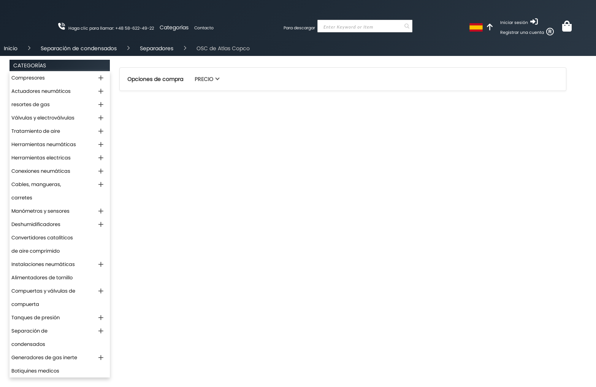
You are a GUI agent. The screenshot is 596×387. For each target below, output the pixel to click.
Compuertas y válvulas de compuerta (43, 297)
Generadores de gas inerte (44, 357)
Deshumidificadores (35, 224)
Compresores (28, 77)
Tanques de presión (35, 317)
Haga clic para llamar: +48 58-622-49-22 (111, 28)
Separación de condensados (79, 48)
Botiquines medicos (35, 370)
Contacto (204, 28)
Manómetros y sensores (40, 211)
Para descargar (299, 28)
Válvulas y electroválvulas (42, 117)
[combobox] (364, 26)
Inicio (10, 48)
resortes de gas (30, 104)
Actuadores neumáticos (41, 91)
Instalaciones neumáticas (43, 264)
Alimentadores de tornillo (42, 277)
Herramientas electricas (41, 157)
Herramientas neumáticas (43, 144)
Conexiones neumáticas (40, 171)
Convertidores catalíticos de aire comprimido (42, 244)
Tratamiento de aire (35, 131)
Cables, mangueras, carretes (36, 191)
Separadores (156, 48)
